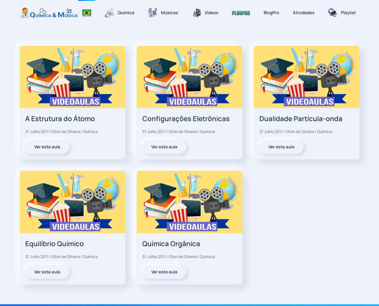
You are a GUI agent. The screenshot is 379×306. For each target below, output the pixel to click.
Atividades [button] (303, 13)
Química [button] (120, 12)
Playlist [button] (342, 12)
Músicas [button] (163, 12)
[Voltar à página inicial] (49, 13)
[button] (241, 13)
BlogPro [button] (271, 13)
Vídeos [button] (205, 12)
